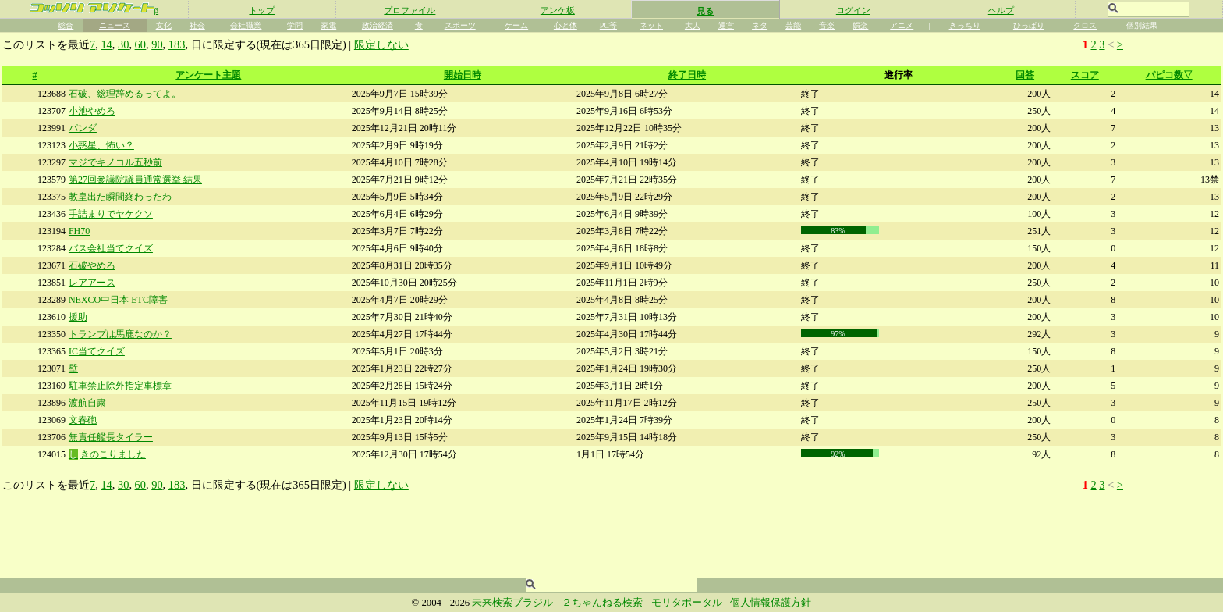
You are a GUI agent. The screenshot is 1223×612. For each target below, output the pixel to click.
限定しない (381, 44)
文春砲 (83, 420)
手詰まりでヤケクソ (111, 213)
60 (140, 44)
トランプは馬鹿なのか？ (120, 334)
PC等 (608, 25)
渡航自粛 (87, 402)
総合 (65, 25)
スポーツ (460, 25)
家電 (328, 25)
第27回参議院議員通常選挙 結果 (135, 179)
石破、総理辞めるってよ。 (125, 93)
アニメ (901, 25)
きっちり (964, 25)
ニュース (114, 25)
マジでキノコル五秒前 (115, 162)
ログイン (853, 10)
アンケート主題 (208, 74)
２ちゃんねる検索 (602, 602)
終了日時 (687, 74)
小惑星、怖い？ (101, 145)
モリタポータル (686, 602)
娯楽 (860, 25)
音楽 (827, 25)
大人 (692, 25)
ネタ (759, 25)
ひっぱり (1028, 25)
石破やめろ (92, 265)
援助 (78, 316)
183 (177, 44)
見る (705, 11)
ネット (651, 25)
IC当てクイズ (97, 351)
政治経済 (377, 25)
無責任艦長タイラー (111, 437)
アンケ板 (558, 10)
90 (156, 44)
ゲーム (516, 25)
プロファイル (409, 10)
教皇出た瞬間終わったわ (120, 196)
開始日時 (462, 74)
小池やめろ (92, 110)
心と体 (565, 25)
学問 (295, 25)
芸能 (793, 25)
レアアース (92, 282)
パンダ (83, 128)
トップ (262, 10)
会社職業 (245, 25)
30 (123, 44)
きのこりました (113, 454)
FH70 (79, 231)
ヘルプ (1001, 10)
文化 (164, 25)
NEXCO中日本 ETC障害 (118, 299)
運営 (726, 25)
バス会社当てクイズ (111, 248)
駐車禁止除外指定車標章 (120, 385)
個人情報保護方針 (770, 602)
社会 (197, 25)
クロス (1085, 25)
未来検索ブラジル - (517, 602)
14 (106, 44)
